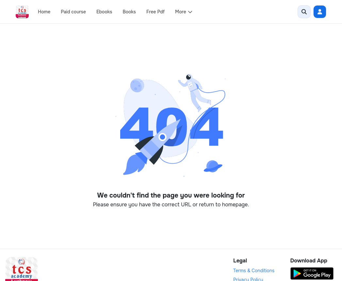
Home (44, 12)
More (184, 12)
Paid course (73, 12)
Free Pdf (155, 12)
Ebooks (104, 12)
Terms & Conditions (253, 271)
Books (129, 12)
